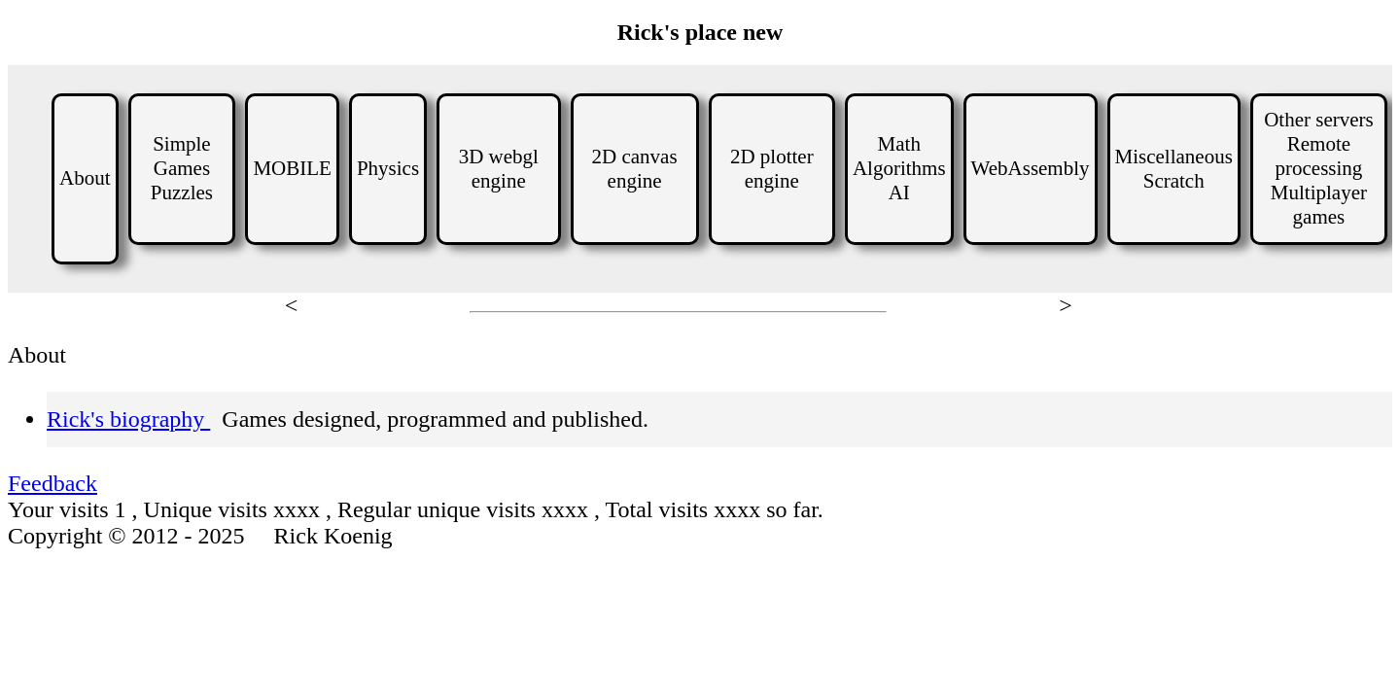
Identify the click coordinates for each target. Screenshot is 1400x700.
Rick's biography (128, 419)
